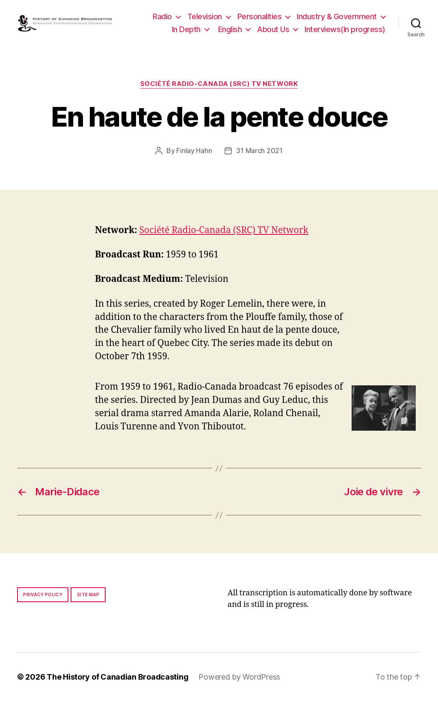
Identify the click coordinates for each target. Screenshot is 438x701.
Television (204, 16)
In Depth (186, 29)
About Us (273, 29)
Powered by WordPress (239, 676)
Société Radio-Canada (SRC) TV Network (219, 84)
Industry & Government (337, 16)
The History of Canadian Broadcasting (117, 676)
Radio (162, 16)
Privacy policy (42, 594)
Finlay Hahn (194, 150)
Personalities (259, 16)
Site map (88, 594)
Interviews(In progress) (345, 29)
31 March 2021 (259, 150)
